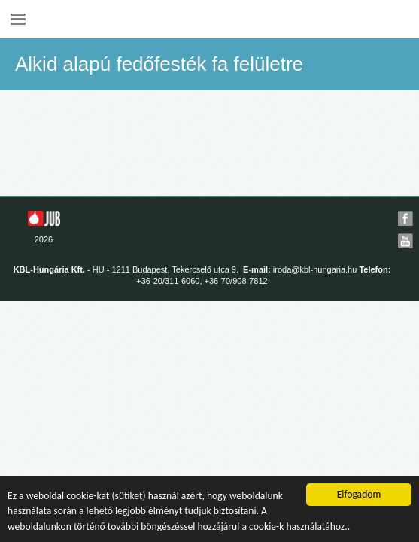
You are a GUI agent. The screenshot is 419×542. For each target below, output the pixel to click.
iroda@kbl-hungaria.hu (315, 269)
